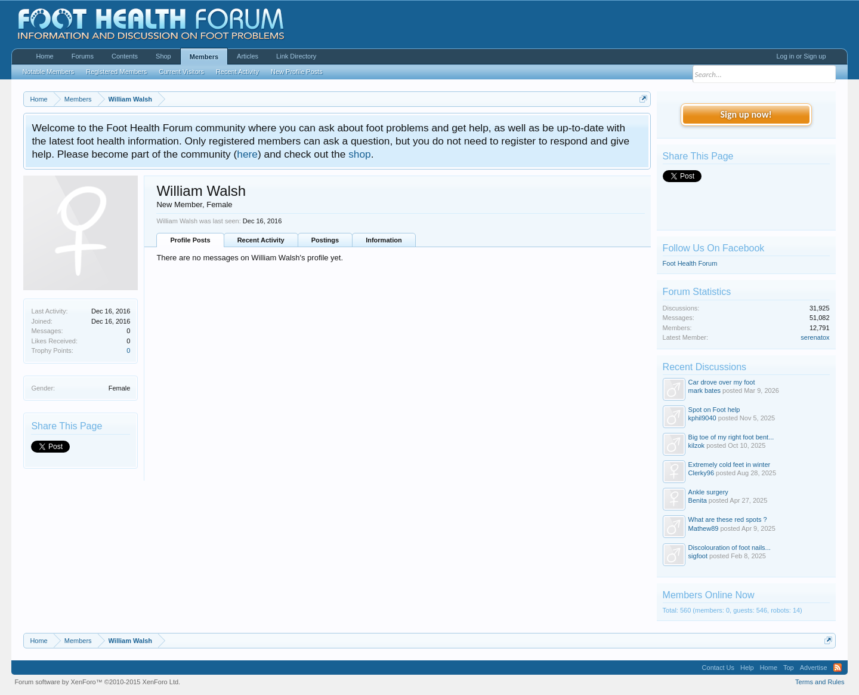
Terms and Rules (820, 681)
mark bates (704, 390)
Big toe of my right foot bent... (731, 437)
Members (204, 56)
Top (788, 667)
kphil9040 (702, 418)
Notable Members (48, 71)
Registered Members (116, 71)
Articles (247, 56)
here (247, 154)
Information (384, 240)
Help (747, 667)
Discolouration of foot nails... (729, 547)
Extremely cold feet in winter (729, 464)
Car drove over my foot (721, 382)
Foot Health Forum (690, 263)
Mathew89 (703, 528)
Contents (125, 56)
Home (44, 56)
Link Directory (296, 56)
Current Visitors (181, 71)
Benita (697, 500)
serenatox (815, 337)
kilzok (696, 445)
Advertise (813, 667)
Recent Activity (261, 240)
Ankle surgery (708, 492)
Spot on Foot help (714, 409)
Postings (325, 240)
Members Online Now (709, 595)
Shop (163, 56)
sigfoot (697, 555)
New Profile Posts (297, 71)
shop (359, 154)
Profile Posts (190, 240)
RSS (837, 667)
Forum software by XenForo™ (97, 681)
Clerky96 (701, 472)
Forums (83, 56)
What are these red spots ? (727, 519)
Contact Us (718, 667)
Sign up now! (745, 114)
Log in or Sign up (801, 56)
